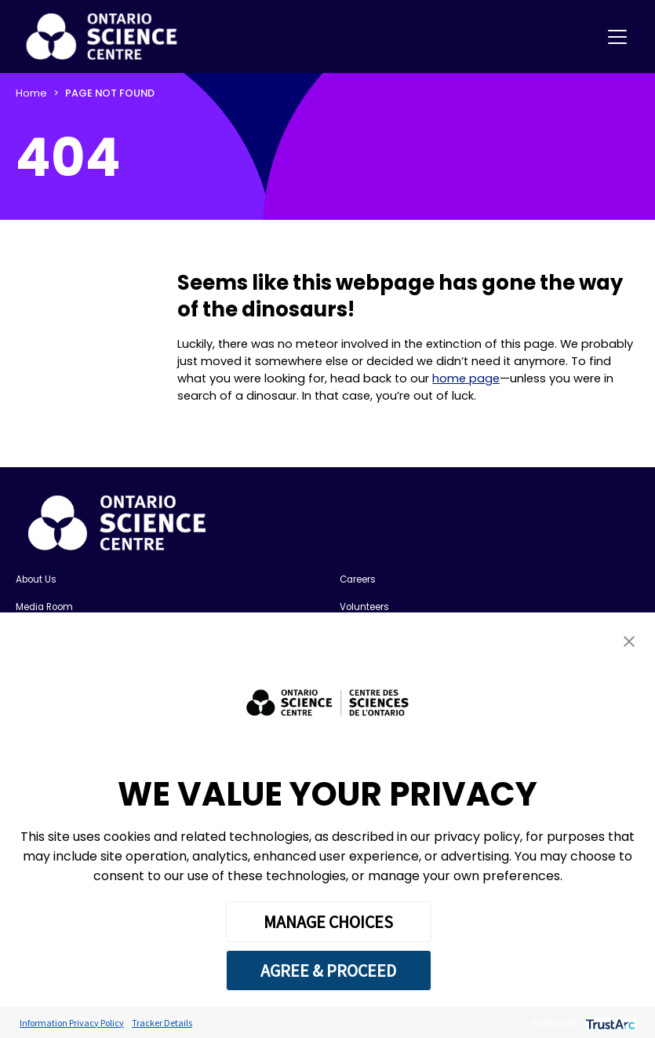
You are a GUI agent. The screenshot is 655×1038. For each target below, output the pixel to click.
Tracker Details (162, 1023)
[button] (629, 641)
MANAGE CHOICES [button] (328, 922)
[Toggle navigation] (617, 37)
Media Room (44, 607)
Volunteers (364, 607)
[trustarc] (609, 1023)
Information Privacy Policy (72, 1023)
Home (31, 93)
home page (466, 378)
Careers (358, 579)
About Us (36, 579)
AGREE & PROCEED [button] (328, 970)
